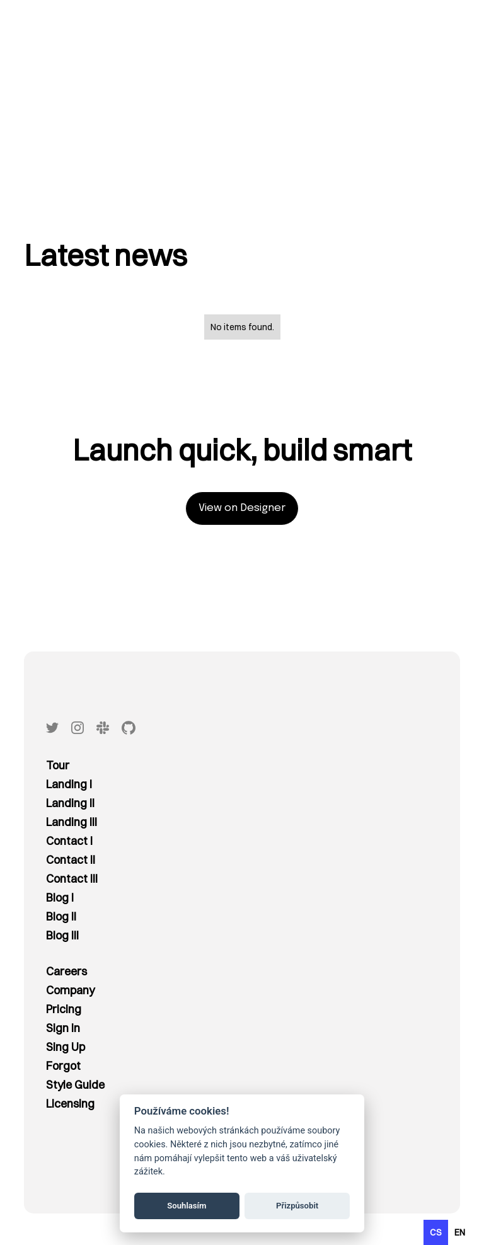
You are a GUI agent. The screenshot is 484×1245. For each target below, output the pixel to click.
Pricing (63, 1009)
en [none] (459, 1232)
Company (70, 990)
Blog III (62, 935)
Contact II (70, 859)
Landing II (70, 803)
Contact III (72, 878)
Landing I (69, 784)
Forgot (63, 1065)
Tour (57, 765)
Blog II (61, 916)
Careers (66, 971)
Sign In (63, 1028)
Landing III (71, 822)
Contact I (69, 840)
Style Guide (75, 1084)
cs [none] (436, 1232)
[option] (459, 1232)
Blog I (60, 897)
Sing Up (65, 1046)
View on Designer (242, 508)
